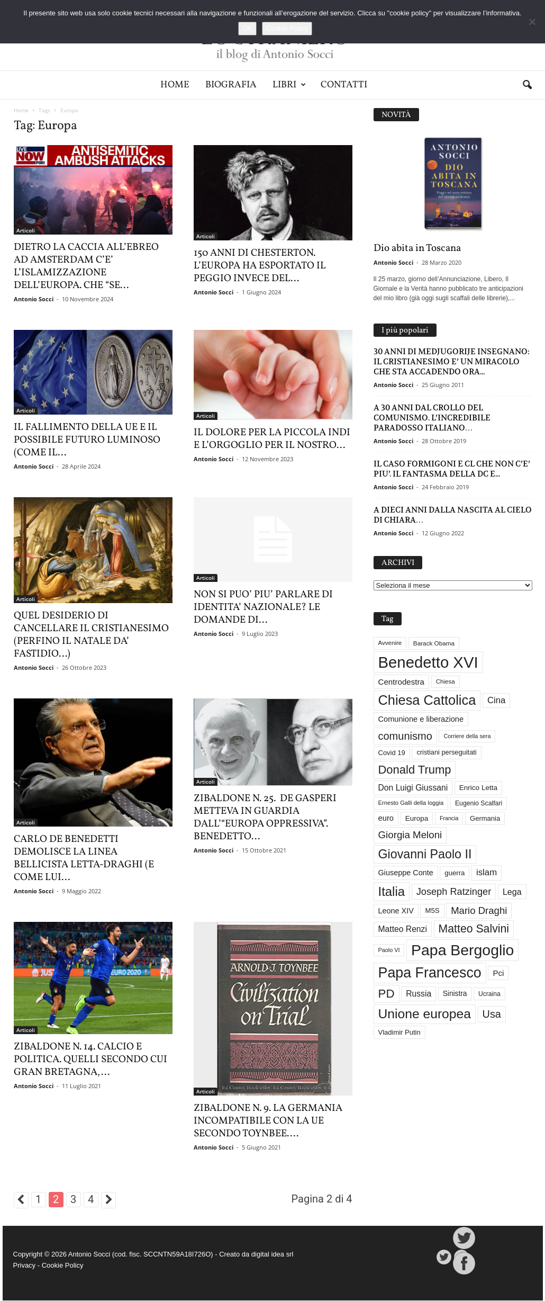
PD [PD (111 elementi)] (386, 993)
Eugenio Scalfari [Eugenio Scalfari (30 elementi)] (478, 803)
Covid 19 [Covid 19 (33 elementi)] (391, 753)
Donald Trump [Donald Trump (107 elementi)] (414, 769)
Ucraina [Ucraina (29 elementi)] (489, 994)
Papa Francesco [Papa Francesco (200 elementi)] (430, 973)
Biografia (231, 85)
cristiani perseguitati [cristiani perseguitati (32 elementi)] (446, 752)
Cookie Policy (63, 1265)
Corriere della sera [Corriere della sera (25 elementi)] (466, 736)
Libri (289, 85)
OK (247, 28)
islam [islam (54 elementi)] (486, 872)
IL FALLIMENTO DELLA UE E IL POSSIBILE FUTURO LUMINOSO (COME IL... (87, 440)
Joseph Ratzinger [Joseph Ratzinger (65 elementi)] (454, 891)
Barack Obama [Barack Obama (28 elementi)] (434, 643)
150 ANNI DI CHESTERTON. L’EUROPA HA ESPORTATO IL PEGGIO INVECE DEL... (260, 265)
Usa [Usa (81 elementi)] (492, 1014)
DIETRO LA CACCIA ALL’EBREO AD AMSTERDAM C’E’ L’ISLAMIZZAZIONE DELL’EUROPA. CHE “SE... (86, 266)
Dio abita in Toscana (417, 248)
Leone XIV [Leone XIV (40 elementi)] (396, 911)
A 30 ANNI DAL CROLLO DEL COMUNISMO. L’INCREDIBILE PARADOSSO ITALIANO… (432, 417)
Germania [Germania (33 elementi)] (485, 818)
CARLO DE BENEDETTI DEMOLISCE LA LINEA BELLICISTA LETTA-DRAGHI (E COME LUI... (84, 858)
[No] (531, 21)
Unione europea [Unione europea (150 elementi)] (424, 1014)
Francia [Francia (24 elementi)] (449, 818)
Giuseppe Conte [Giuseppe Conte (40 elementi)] (405, 872)
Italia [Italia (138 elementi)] (391, 891)
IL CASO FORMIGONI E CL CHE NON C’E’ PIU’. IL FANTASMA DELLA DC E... (452, 469)
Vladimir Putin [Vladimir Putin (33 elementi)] (399, 1032)
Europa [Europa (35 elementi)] (417, 818)
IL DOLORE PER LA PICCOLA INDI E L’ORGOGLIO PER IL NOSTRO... (272, 439)
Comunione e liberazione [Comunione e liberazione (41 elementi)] (421, 719)
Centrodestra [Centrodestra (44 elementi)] (401, 681)
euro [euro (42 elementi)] (386, 818)
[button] (527, 85)
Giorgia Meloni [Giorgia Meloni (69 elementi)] (410, 834)
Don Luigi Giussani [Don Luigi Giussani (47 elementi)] (413, 787)
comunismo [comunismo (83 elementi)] (405, 736)
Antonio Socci (33, 299)
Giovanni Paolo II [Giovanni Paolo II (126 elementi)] (425, 854)
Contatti (344, 85)
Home (174, 85)
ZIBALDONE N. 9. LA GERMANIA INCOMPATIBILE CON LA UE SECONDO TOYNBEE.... (268, 1121)
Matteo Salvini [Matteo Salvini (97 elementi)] (474, 928)
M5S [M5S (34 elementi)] (432, 910)
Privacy (24, 1265)
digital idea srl (272, 1254)
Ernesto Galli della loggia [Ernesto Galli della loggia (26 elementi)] (411, 803)
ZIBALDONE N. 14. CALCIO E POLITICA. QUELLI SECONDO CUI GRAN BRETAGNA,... (90, 1059)
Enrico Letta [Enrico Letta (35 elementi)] (478, 788)
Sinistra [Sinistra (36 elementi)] (455, 994)
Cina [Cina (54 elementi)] (496, 700)
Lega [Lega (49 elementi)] (512, 891)
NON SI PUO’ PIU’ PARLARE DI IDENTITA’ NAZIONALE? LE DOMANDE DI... (263, 607)
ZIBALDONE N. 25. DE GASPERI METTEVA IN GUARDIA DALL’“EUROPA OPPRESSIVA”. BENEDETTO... (265, 818)
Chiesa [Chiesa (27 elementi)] (445, 681)
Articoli (25, 230)
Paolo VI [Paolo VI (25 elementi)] (389, 950)
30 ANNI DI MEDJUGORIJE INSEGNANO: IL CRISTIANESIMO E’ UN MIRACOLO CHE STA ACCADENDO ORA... (452, 361)
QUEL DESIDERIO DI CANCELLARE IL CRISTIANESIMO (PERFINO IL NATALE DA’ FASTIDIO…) (91, 635)
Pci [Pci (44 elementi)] (498, 972)
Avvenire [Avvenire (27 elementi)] (390, 643)
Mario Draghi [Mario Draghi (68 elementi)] (479, 910)
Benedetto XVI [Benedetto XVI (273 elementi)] (428, 662)
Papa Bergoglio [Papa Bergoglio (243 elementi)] (462, 949)
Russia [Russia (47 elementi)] (418, 993)
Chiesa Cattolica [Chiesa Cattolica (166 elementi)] (427, 700)
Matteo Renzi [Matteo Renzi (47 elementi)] (402, 929)
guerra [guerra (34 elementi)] (454, 873)
